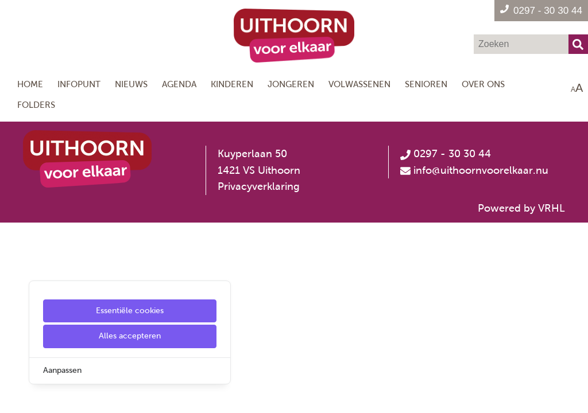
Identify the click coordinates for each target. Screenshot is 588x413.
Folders (36, 105)
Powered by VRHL (521, 208)
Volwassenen (359, 84)
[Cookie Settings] (13, 396)
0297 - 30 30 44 (445, 153)
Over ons (483, 84)
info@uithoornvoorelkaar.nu (480, 170)
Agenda (179, 84)
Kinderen (232, 84)
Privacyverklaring (259, 186)
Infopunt (78, 84)
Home (30, 84)
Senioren (426, 84)
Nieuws (131, 84)
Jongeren (291, 84)
